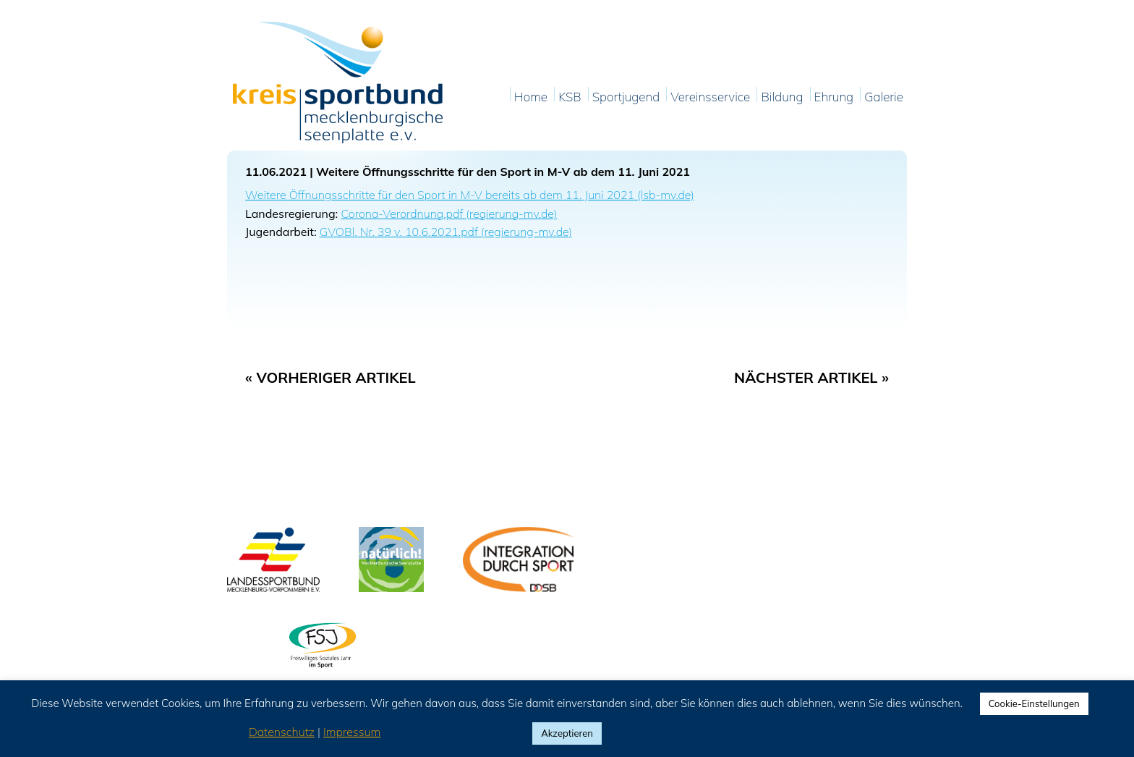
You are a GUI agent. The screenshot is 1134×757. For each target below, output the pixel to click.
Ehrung (834, 97)
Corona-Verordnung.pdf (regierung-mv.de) (449, 213)
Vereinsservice (710, 97)
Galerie (883, 97)
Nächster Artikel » (811, 377)
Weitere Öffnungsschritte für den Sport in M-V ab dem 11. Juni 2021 (503, 171)
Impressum (351, 731)
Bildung (782, 97)
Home (530, 97)
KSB (569, 97)
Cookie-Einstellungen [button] (1034, 703)
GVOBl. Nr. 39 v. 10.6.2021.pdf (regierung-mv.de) (446, 231)
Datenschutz (282, 731)
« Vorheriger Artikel (330, 377)
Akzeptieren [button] (567, 733)
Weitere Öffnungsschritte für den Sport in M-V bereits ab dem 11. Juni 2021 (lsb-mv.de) (469, 194)
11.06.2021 (276, 171)
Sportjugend (626, 97)
